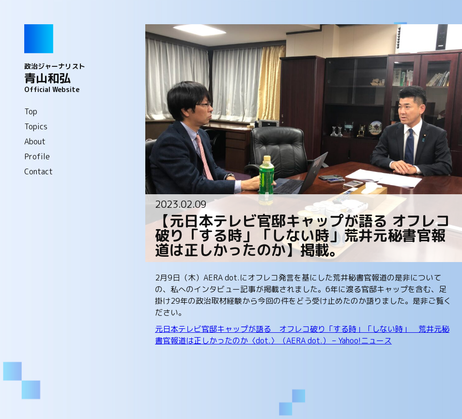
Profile (37, 156)
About (35, 141)
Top (30, 111)
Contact (38, 171)
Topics (35, 126)
